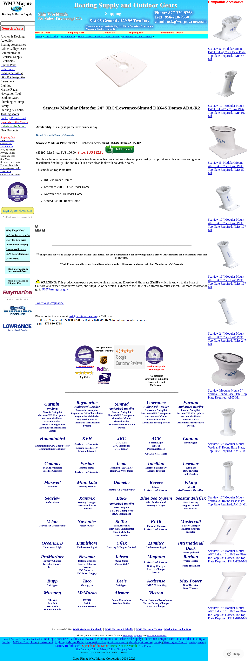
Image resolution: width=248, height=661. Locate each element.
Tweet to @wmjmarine (49, 303)
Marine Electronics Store (177, 629)
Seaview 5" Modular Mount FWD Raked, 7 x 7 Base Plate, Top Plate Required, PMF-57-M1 (227, 52)
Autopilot (37, 638)
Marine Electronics (156, 635)
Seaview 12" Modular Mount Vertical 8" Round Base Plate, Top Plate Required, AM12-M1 (227, 446)
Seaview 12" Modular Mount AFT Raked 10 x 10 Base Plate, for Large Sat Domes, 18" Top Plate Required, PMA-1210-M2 (227, 554)
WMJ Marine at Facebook (87, 629)
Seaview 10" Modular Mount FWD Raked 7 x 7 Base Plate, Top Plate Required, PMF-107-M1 (227, 109)
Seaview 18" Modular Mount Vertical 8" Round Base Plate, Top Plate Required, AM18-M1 (227, 499)
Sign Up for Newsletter (17, 210)
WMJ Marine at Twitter (149, 629)
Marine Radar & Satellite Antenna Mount (99, 36)
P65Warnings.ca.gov (55, 289)
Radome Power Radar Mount (137, 36)
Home (39, 36)
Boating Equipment (132, 635)
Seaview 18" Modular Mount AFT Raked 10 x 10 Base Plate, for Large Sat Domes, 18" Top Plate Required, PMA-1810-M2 (227, 611)
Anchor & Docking (20, 638)
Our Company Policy (87, 649)
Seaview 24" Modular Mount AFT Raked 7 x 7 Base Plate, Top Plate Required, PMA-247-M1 (227, 337)
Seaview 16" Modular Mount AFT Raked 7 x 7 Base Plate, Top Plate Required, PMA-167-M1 (227, 280)
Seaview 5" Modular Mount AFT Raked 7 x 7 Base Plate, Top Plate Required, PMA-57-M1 (227, 166)
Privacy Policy (107, 649)
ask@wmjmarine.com (83, 316)
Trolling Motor (196, 642)
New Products (146, 645)
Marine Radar (68, 36)
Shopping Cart (124, 649)
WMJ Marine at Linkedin (119, 629)
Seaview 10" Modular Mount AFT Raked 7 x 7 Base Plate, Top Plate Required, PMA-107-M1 (227, 223)
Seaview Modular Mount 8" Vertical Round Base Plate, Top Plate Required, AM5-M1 (227, 392)
